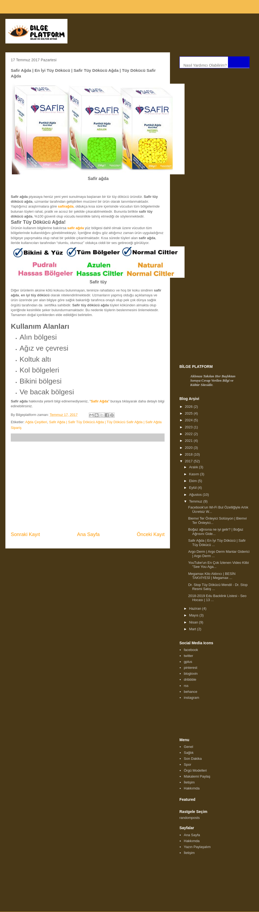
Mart (193, 629)
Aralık (194, 467)
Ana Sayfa (88, 534)
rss (186, 686)
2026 (189, 407)
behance (190, 692)
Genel (188, 747)
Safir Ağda (99, 401)
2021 (189, 441)
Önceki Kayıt (151, 534)
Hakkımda (192, 788)
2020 (189, 448)
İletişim (189, 782)
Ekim (193, 481)
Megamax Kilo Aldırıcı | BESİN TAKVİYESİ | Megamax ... (211, 576)
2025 (189, 413)
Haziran (195, 608)
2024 (189, 420)
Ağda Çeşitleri (36, 422)
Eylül (193, 488)
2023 (189, 427)
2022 (189, 434)
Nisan (194, 622)
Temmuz (196, 501)
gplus (188, 662)
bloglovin (190, 674)
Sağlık (188, 753)
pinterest (190, 668)
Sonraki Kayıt (25, 534)
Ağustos (196, 495)
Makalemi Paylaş (197, 776)
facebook (191, 650)
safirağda (66, 206)
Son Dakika (193, 759)
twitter (188, 656)
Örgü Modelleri (195, 770)
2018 (189, 454)
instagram (191, 698)
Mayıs (194, 615)
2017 (189, 461)
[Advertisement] (88, 486)
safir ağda (75, 228)
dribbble (190, 679)
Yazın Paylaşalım (197, 847)
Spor (187, 764)
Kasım (194, 474)
